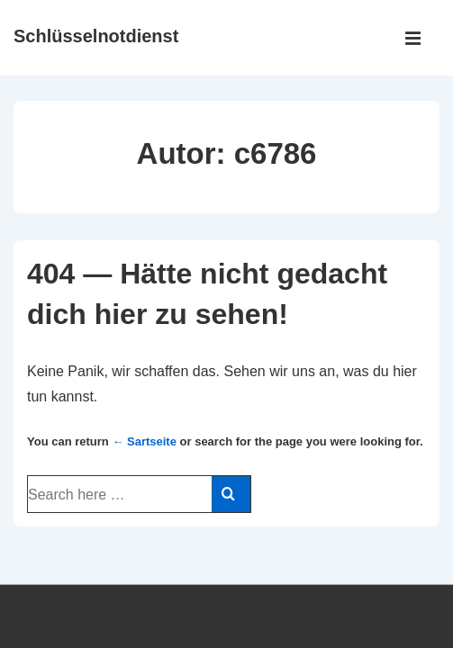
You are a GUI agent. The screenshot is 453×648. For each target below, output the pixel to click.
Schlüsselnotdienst (96, 36)
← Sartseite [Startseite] (144, 441)
